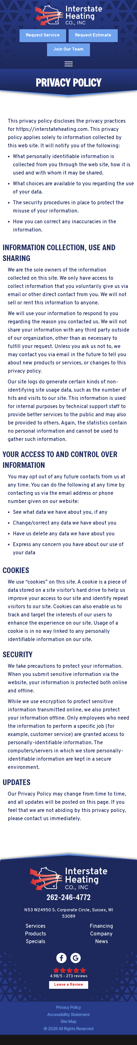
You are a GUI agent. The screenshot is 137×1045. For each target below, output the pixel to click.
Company (101, 934)
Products (35, 934)
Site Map (69, 1021)
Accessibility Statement (68, 1014)
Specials (35, 941)
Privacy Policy (68, 1007)
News (101, 941)
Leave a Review (68, 984)
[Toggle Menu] (69, 63)
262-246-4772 (69, 897)
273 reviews (76, 976)
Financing (101, 926)
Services (35, 926)
